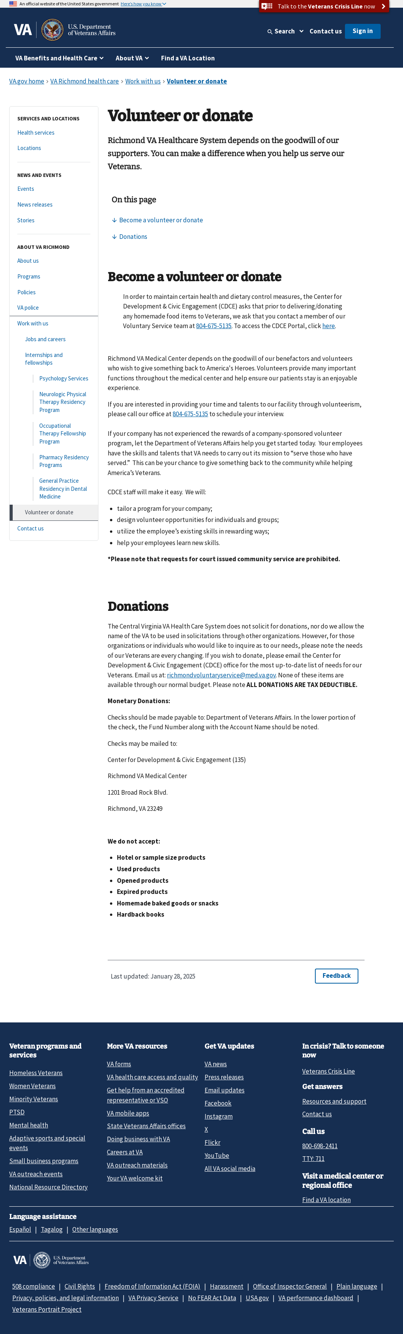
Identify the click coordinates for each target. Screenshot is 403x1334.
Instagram (219, 1116)
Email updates (225, 1090)
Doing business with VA (138, 1139)
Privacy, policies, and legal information (65, 1298)
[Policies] (54, 292)
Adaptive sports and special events (47, 1143)
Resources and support (334, 1101)
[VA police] (54, 308)
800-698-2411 (320, 1146)
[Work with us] (54, 324)
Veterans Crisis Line (328, 1071)
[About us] (54, 261)
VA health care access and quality (152, 1077)
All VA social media (230, 1168)
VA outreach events (36, 1174)
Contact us (326, 31)
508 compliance (33, 1286)
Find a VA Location (188, 58)
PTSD (17, 1112)
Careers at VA (125, 1152)
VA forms (119, 1064)
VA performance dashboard (315, 1298)
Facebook (218, 1103)
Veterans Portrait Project (47, 1309)
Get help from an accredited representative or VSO (146, 1095)
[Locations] (54, 148)
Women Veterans (32, 1086)
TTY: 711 (313, 1158)
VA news (216, 1064)
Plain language (356, 1286)
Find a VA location (326, 1200)
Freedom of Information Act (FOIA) (152, 1286)
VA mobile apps (128, 1113)
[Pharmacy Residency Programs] (54, 461)
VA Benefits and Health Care (56, 58)
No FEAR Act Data (212, 1298)
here (328, 326)
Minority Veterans (33, 1099)
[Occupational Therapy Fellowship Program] (54, 434)
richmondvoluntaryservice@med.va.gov (221, 675)
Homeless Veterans (36, 1073)
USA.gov (257, 1298)
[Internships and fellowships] (54, 359)
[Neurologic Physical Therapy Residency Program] (54, 402)
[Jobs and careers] (54, 339)
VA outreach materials (137, 1165)
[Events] (54, 189)
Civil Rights (80, 1286)
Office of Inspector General (290, 1286)
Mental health (28, 1125)
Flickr (212, 1142)
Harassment (226, 1286)
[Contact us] (54, 529)
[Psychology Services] (54, 379)
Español (20, 1229)
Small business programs (43, 1161)
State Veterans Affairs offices (146, 1126)
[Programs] (54, 277)
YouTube (217, 1155)
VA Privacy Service (153, 1298)
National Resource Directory (48, 1187)
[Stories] (54, 220)
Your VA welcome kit (135, 1178)
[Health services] (54, 133)
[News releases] (54, 205)
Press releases (224, 1077)
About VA (129, 58)
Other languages (95, 1229)
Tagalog (52, 1229)
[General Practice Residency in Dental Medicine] (54, 489)
